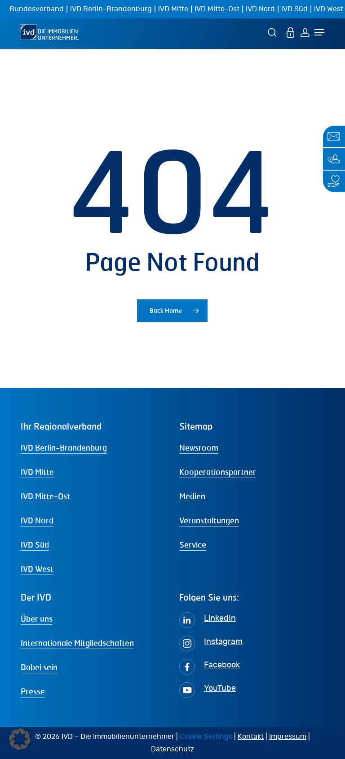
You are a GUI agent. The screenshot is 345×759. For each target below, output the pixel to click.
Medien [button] (192, 496)
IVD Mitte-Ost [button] (45, 496)
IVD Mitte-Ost (217, 9)
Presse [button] (33, 691)
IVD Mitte (173, 9)
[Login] (305, 32)
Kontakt (251, 736)
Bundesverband (36, 9)
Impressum (287, 736)
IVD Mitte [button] (37, 472)
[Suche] (273, 32)
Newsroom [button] (198, 447)
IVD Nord (260, 9)
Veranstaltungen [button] (209, 520)
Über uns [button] (37, 618)
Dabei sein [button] (39, 667)
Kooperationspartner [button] (217, 472)
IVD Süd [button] (35, 544)
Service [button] (192, 544)
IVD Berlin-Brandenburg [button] (64, 447)
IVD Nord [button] (37, 520)
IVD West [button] (37, 569)
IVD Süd (294, 9)
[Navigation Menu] (319, 32)
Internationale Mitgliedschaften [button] (77, 643)
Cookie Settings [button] (206, 736)
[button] (20, 739)
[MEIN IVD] (290, 32)
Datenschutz (172, 749)
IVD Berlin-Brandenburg (111, 9)
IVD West (328, 9)
